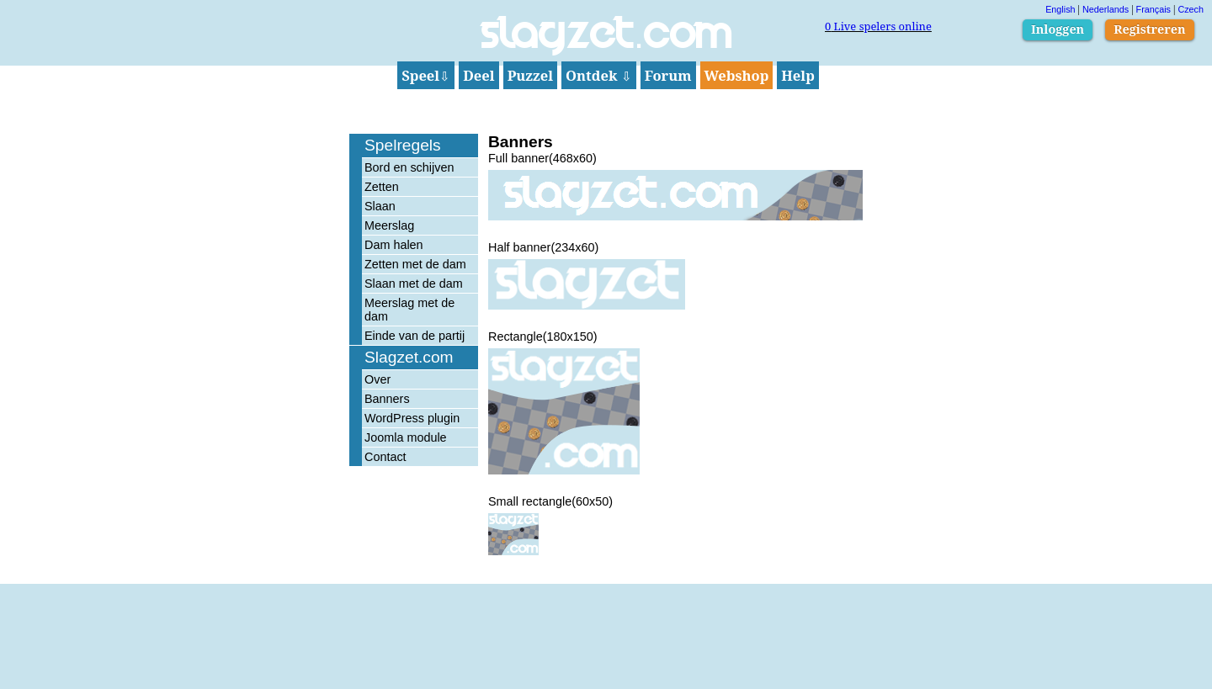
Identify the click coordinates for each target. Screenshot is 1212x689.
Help (798, 75)
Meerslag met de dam (409, 309)
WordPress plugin (412, 418)
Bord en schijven (409, 167)
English (1060, 9)
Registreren (1149, 29)
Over (377, 379)
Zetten (381, 186)
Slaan (380, 206)
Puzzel (530, 75)
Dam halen (393, 245)
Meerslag (389, 225)
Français (1153, 9)
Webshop (736, 75)
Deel (478, 75)
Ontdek (599, 75)
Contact (385, 457)
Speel (425, 75)
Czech (1190, 9)
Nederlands (1105, 9)
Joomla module (405, 437)
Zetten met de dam (415, 264)
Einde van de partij (414, 335)
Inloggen (1057, 29)
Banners (387, 398)
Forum (668, 75)
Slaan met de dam (413, 283)
